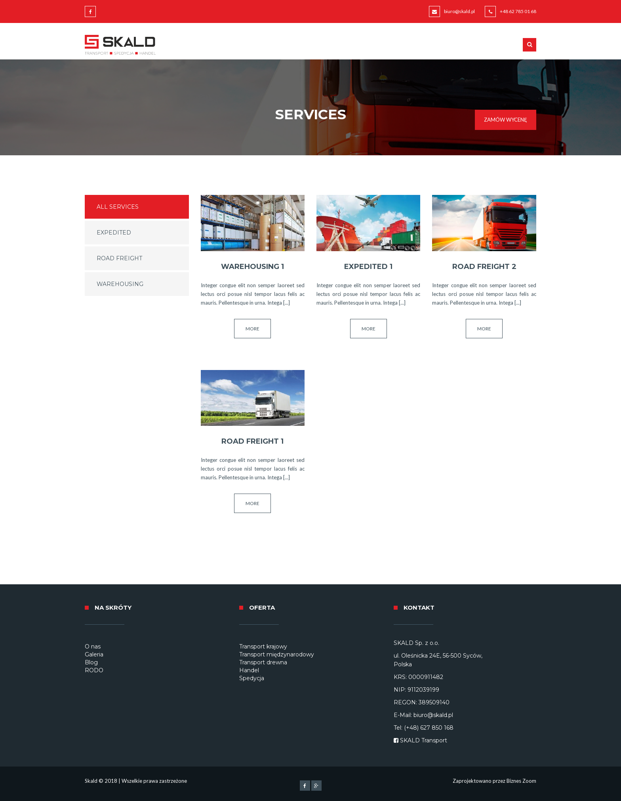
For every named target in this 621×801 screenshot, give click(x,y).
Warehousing (120, 284)
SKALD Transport (423, 740)
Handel (249, 670)
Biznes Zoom (521, 781)
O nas (93, 646)
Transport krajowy (263, 646)
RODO (94, 670)
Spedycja (251, 678)
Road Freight (119, 258)
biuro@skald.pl (459, 11)
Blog (91, 662)
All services (118, 206)
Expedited (114, 232)
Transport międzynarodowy (276, 654)
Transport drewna (263, 662)
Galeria (94, 654)
